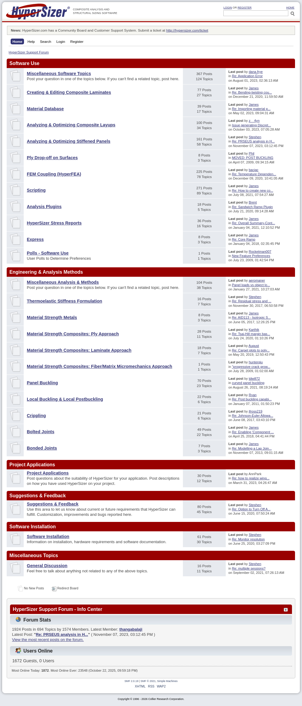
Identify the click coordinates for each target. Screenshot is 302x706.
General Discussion (47, 565)
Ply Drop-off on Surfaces (52, 157)
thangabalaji (130, 629)
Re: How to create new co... (252, 190)
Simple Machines (167, 681)
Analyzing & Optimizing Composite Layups (71, 124)
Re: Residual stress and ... (251, 301)
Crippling (36, 415)
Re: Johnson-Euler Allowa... (252, 415)
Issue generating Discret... (251, 125)
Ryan (253, 395)
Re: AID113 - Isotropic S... (251, 317)
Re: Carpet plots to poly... (250, 350)
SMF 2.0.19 (132, 681)
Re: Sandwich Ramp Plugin (252, 207)
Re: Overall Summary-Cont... (253, 223)
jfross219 (256, 411)
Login (227, 7)
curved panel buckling (248, 383)
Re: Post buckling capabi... (252, 399)
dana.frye (256, 72)
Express (35, 239)
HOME (290, 7)
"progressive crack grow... (251, 366)
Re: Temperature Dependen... (254, 174)
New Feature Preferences (251, 256)
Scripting (36, 190)
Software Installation (48, 536)
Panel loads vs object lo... (251, 285)
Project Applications (48, 473)
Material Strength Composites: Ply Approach (73, 333)
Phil (251, 153)
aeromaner (257, 280)
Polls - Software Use (47, 253)
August (254, 346)
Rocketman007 (260, 251)
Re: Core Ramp (243, 239)
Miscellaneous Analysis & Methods (63, 282)
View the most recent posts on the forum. (48, 639)
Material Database (45, 108)
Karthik (254, 329)
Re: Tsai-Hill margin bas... (251, 334)
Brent (253, 202)
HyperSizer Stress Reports (54, 223)
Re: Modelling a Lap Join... (252, 448)
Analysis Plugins (44, 206)
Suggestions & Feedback (52, 504)
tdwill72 (254, 378)
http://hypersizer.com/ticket (187, 30)
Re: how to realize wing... (250, 478)
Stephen (255, 137)
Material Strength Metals (52, 317)
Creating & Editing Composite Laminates (69, 92)
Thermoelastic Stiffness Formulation (64, 301)
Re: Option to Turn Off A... (251, 509)
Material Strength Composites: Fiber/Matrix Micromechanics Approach (99, 366)
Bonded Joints (42, 448)
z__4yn (254, 120)
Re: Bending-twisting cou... (252, 92)
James (254, 88)
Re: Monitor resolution (248, 539)
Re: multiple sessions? (249, 568)
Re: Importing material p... (251, 109)
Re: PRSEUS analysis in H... (253, 141)
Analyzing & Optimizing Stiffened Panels (68, 141)
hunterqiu (256, 362)
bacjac (254, 170)
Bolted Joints (40, 431)
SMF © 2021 (148, 681)
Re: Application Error (247, 76)
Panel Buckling (42, 382)
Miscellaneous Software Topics (59, 73)
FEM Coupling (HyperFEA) (54, 174)
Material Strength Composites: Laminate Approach (79, 350)
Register (245, 7)
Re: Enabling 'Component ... (253, 432)
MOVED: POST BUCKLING (252, 157)
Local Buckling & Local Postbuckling (65, 399)
